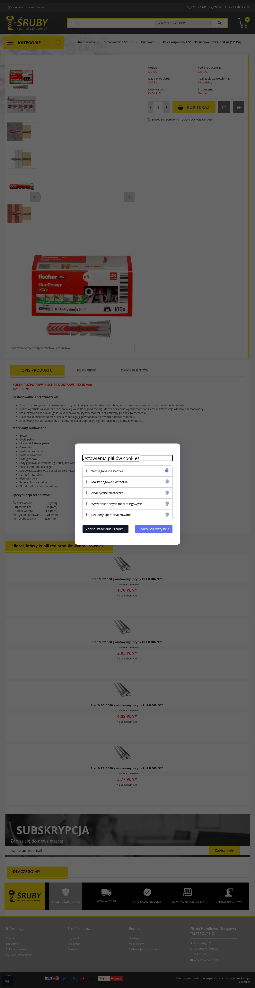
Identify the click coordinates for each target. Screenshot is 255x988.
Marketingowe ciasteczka (109, 482)
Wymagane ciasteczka (107, 471)
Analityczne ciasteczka (107, 493)
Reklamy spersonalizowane (111, 514)
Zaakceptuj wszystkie (154, 529)
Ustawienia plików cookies (111, 458)
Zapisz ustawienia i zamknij (105, 529)
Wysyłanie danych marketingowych (116, 504)
